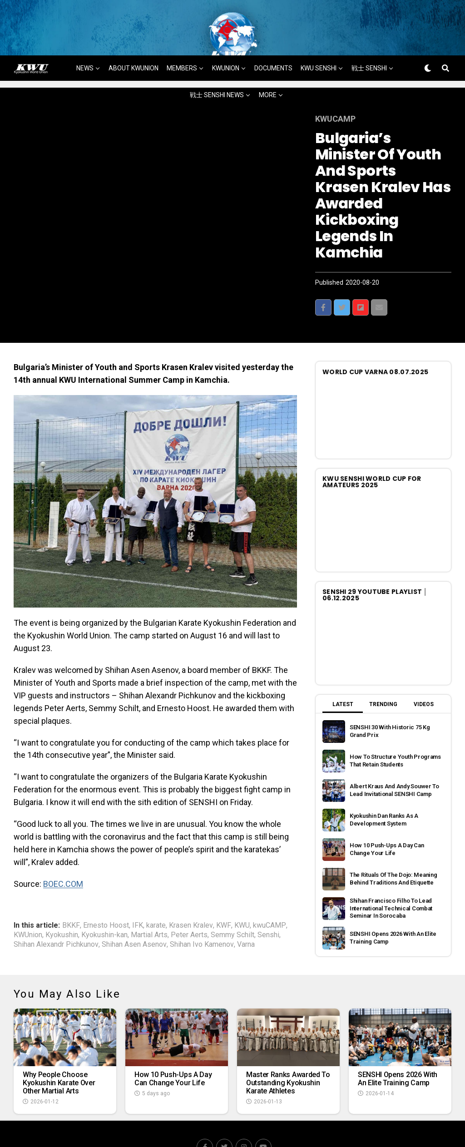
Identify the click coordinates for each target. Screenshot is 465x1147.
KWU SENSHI (318, 41)
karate (156, 899)
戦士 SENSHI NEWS (217, 68)
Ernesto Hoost (106, 899)
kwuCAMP (269, 899)
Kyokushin (61, 908)
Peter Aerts (189, 908)
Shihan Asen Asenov (134, 918)
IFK (137, 899)
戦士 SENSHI (369, 41)
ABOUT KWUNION (133, 41)
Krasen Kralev (191, 899)
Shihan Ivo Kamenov (202, 918)
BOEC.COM (63, 857)
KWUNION (225, 41)
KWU (242, 899)
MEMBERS (182, 41)
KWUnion (28, 908)
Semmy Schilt (232, 908)
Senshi (268, 908)
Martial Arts (149, 908)
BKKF (71, 899)
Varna (246, 918)
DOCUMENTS (273, 41)
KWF (223, 899)
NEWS (85, 41)
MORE (268, 68)
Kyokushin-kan (104, 908)
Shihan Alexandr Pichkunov (56, 918)
